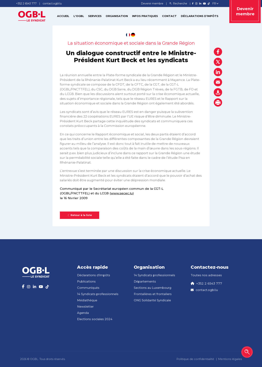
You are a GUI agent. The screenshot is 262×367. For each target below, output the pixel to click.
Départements (145, 281)
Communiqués (88, 288)
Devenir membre (152, 3)
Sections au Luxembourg (152, 288)
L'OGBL (79, 16)
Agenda (83, 313)
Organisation (117, 16)
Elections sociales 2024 (94, 319)
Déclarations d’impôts (199, 16)
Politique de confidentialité (195, 359)
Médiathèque (87, 300)
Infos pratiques (145, 16)
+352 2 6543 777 (209, 283)
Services (95, 16)
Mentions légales (230, 359)
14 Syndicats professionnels (97, 294)
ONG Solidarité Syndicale (152, 300)
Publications (86, 281)
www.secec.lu (122, 193)
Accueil (63, 16)
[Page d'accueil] (31, 16)
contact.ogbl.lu (207, 290)
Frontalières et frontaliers (153, 294)
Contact (169, 16)
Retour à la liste (79, 215)
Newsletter (85, 306)
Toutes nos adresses (206, 275)
